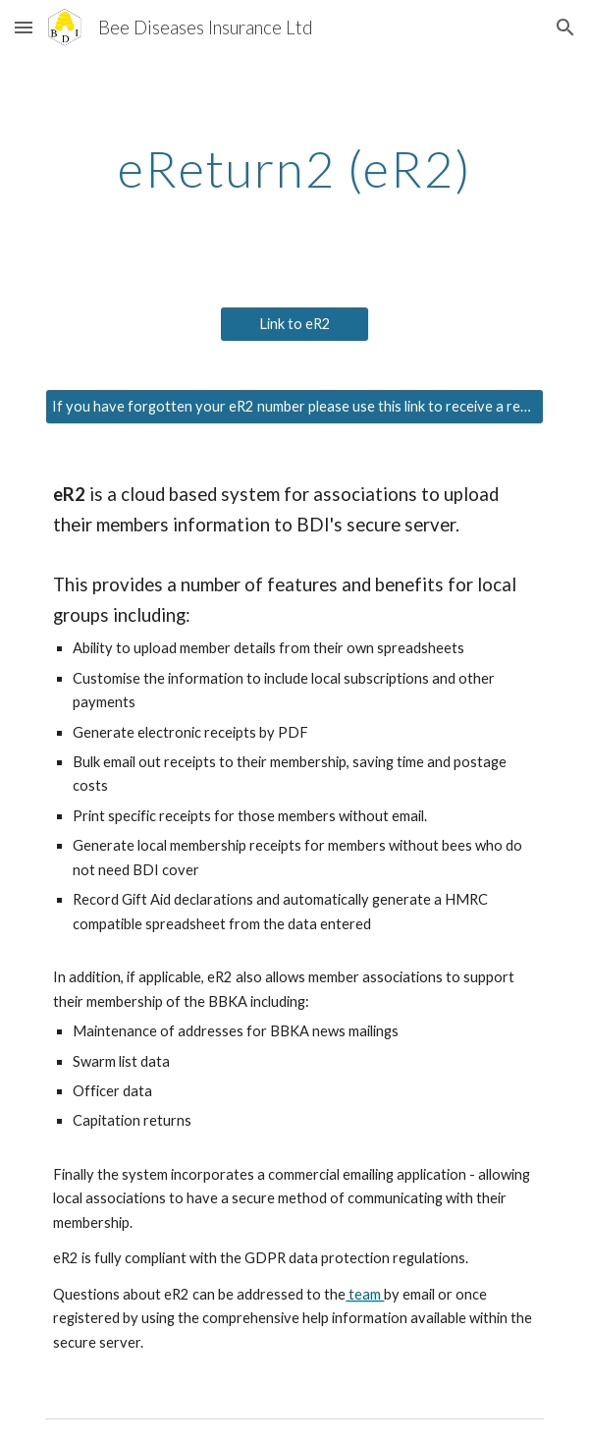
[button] (23, 27)
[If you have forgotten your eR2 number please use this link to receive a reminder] (294, 406)
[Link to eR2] (294, 324)
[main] (294, 169)
